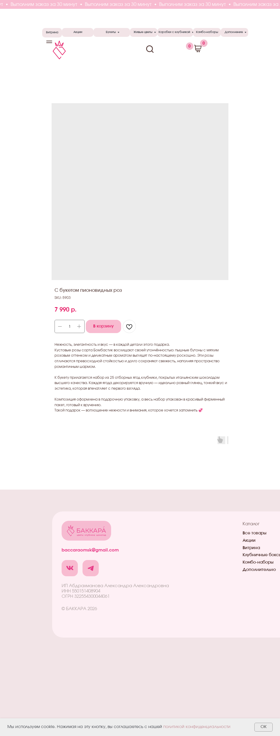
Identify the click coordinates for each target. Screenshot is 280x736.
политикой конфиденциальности (196, 727)
